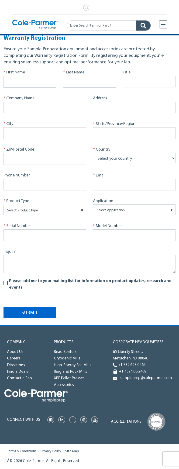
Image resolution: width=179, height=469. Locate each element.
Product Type (16, 201)
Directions (16, 365)
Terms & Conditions (21, 451)
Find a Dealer (18, 371)
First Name (14, 72)
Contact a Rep (19, 378)
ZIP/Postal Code (18, 149)
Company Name (18, 98)
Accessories (64, 385)
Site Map (72, 451)
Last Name (73, 72)
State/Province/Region (114, 124)
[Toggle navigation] (163, 24)
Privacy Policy (50, 451)
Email (99, 175)
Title (127, 72)
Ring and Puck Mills (70, 371)
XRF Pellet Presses (69, 378)
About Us (15, 352)
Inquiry (9, 251)
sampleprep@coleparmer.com (145, 378)
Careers (13, 358)
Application (103, 201)
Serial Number (17, 226)
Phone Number (16, 175)
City (8, 124)
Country (101, 149)
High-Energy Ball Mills (72, 365)
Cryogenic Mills (67, 358)
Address (100, 98)
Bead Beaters (65, 352)
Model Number (107, 226)
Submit (30, 312)
